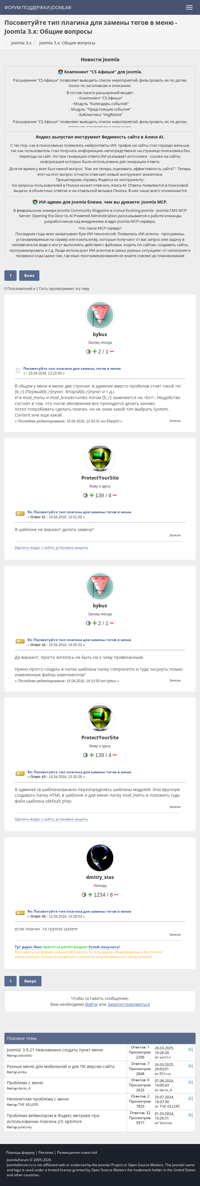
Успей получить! (104, 946)
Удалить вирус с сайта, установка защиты (51, 547)
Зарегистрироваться (129, 1004)
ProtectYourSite (100, 478)
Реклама (45, 1152)
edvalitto (25, 1055)
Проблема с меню (25, 1082)
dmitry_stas (100, 877)
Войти (91, 1004)
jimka (22, 1071)
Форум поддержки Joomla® (37, 7)
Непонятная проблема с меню (38, 1099)
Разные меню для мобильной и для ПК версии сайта (60, 1066)
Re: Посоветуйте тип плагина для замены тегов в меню (79, 512)
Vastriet (165, 1122)
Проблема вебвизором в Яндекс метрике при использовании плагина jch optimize (53, 1118)
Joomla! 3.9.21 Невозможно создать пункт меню (55, 1050)
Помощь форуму (20, 1152)
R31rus (165, 1073)
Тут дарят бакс (28, 946)
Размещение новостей (77, 1152)
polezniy (25, 1126)
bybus (100, 334)
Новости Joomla (100, 59)
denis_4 (24, 1088)
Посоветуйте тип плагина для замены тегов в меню (72, 368)
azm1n (165, 1057)
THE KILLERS (28, 1104)
